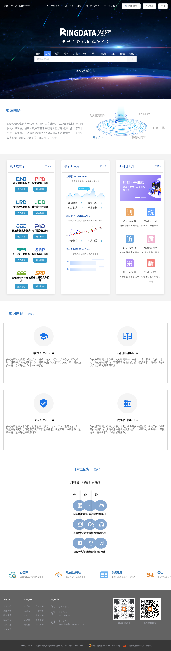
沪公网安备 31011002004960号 (106, 645)
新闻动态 (7, 624)
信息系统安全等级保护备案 (140, 645)
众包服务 (40, 606)
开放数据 (40, 611)
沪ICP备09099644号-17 (75, 645)
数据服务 (40, 615)
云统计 (27, 615)
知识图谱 (40, 620)
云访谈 (27, 611)
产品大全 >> (41, 624)
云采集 (27, 620)
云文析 (27, 624)
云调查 (27, 606)
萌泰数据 (7, 620)
